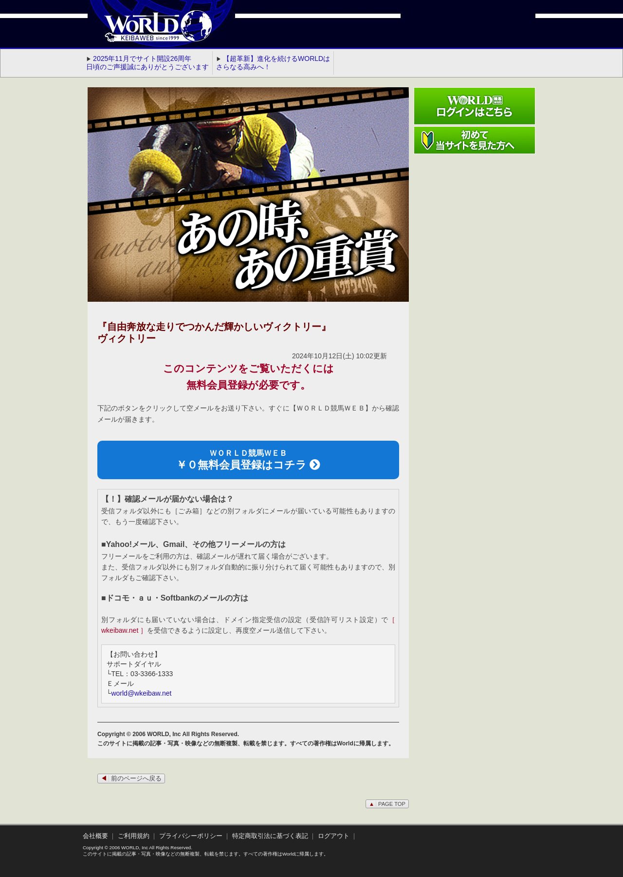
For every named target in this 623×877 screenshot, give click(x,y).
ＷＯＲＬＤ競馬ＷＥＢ (248, 460)
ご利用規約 (133, 836)
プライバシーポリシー (190, 836)
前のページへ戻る (131, 778)
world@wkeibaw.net (141, 693)
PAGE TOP (387, 804)
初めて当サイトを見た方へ (474, 140)
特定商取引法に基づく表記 (270, 836)
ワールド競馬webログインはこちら (474, 106)
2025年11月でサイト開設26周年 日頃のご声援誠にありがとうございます (147, 63)
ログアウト (333, 836)
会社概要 (95, 836)
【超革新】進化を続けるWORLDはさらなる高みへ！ (273, 63)
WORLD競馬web (148, 31)
